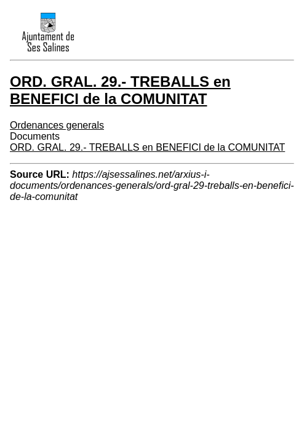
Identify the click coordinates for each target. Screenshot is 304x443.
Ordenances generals (57, 125)
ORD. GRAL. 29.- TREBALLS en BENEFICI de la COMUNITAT (147, 147)
